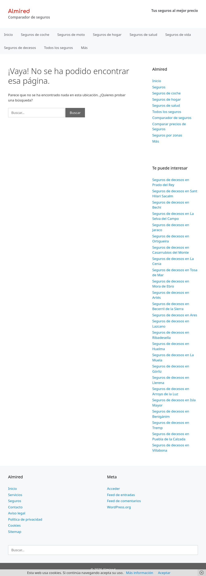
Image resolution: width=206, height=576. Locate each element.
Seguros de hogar (107, 34)
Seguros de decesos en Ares (174, 315)
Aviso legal (16, 513)
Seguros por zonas (167, 135)
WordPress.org (119, 507)
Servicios (15, 494)
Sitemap (14, 531)
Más (84, 47)
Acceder (113, 488)
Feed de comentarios (124, 500)
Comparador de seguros (171, 117)
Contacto (15, 507)
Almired (19, 11)
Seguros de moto (71, 34)
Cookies (14, 525)
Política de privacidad (25, 519)
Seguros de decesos (20, 47)
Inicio (8, 34)
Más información (139, 572)
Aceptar (164, 572)
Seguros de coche (35, 34)
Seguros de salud (143, 34)
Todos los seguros (58, 47)
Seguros (158, 87)
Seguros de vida (178, 34)
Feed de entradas (121, 494)
